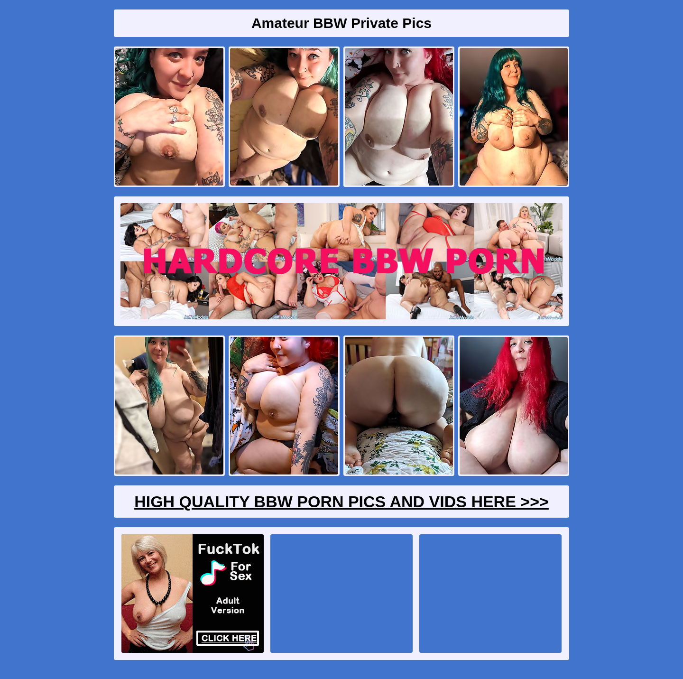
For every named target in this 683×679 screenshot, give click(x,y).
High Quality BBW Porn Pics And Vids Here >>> (341, 502)
